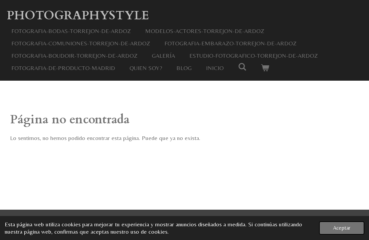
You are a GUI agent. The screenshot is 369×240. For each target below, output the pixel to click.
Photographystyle (78, 15)
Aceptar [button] (341, 228)
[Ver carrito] (265, 68)
